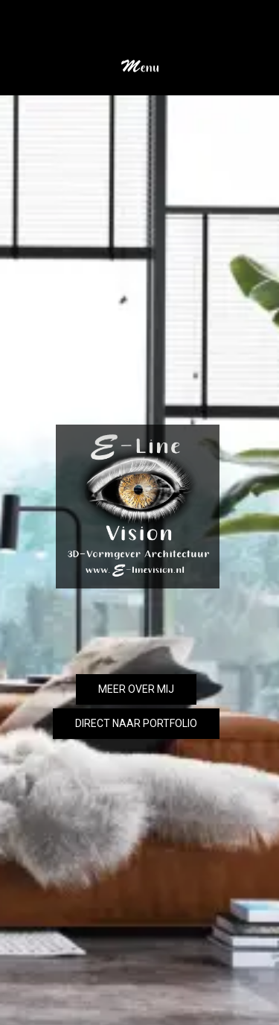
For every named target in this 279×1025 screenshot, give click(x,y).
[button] (139, 60)
